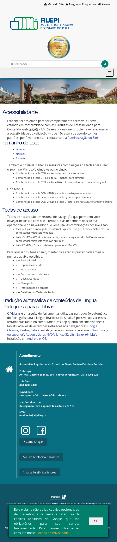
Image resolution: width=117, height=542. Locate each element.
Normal (20, 154)
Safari (35, 330)
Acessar (106, 4)
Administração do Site (83, 138)
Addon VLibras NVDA (40, 335)
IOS (43, 339)
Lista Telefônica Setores (39, 472)
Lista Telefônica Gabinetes (41, 457)
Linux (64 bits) (86, 335)
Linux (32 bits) (65, 335)
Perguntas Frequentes (82, 4)
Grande (20, 149)
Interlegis (91, 503)
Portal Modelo (59, 503)
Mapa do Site (56, 4)
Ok (96, 521)
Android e (34, 339)
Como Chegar (33, 441)
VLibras (15, 313)
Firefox (24, 330)
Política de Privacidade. (53, 533)
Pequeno (21, 158)
